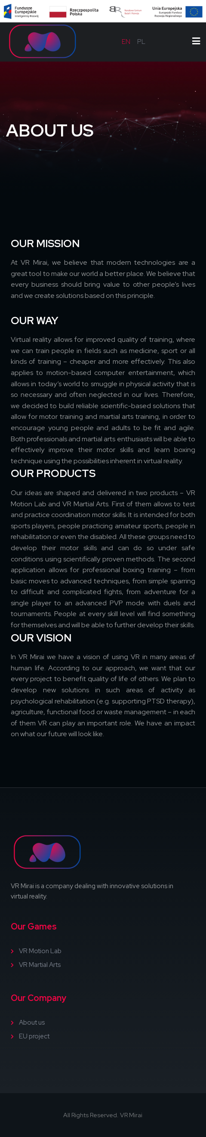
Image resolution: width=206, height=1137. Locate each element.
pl (141, 41)
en (126, 41)
